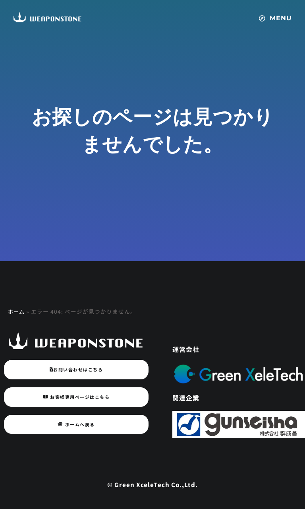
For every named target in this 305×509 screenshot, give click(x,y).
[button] (277, 14)
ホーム (17, 311)
